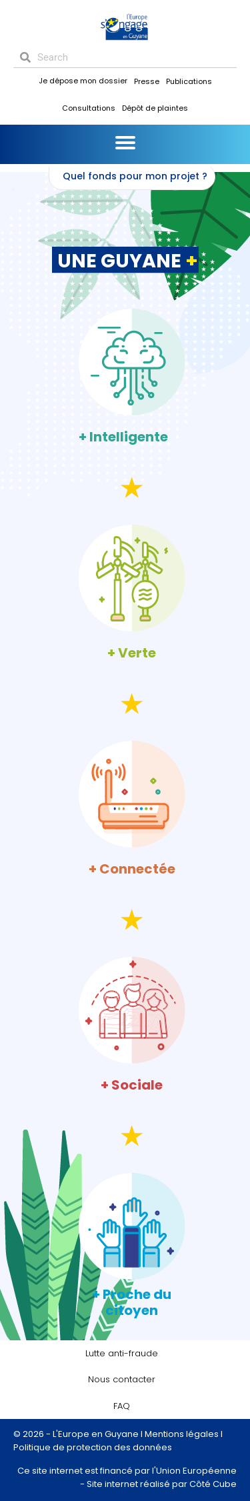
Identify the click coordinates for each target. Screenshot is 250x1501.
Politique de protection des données (92, 1447)
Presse (146, 81)
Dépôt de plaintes (155, 108)
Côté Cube (213, 1484)
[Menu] (125, 142)
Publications (189, 81)
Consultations (88, 108)
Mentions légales (182, 1434)
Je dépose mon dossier (83, 80)
